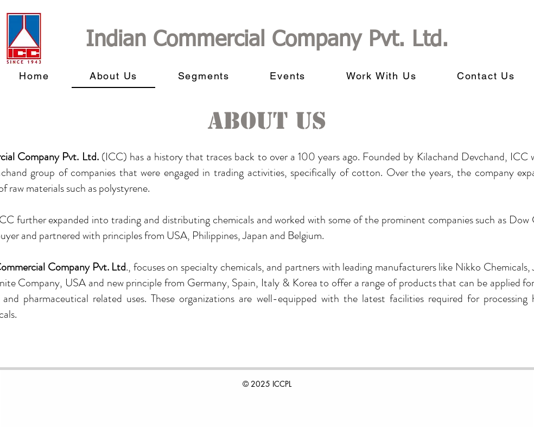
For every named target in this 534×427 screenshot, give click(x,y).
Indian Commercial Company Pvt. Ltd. (267, 40)
